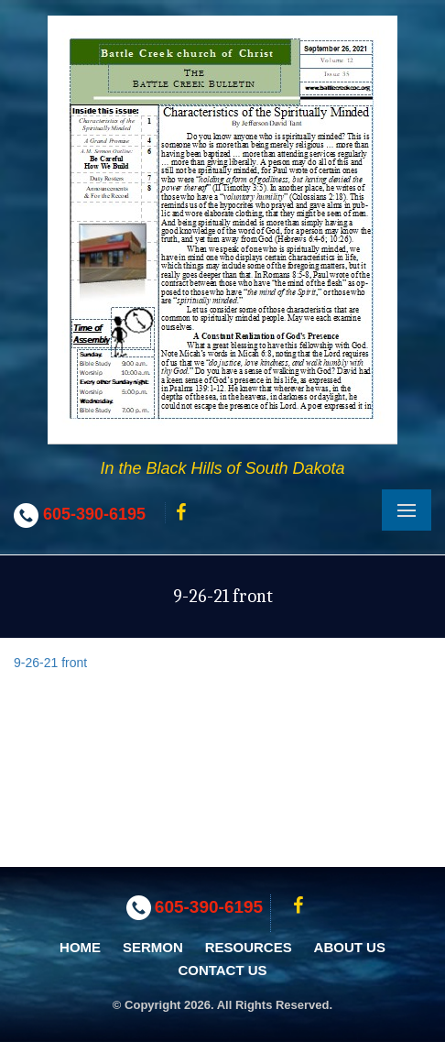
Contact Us (222, 970)
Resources (248, 947)
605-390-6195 (94, 514)
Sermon (153, 947)
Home (80, 947)
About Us (349, 947)
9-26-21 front (50, 662)
